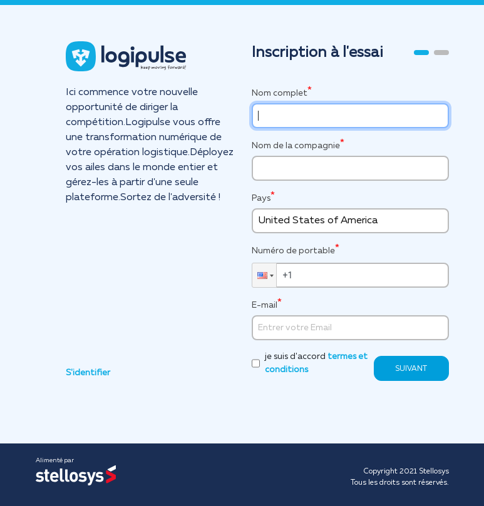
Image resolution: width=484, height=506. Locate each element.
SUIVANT (411, 369)
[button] (264, 275)
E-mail (264, 305)
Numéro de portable (293, 250)
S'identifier (88, 372)
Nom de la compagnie (296, 145)
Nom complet (279, 93)
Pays (261, 198)
